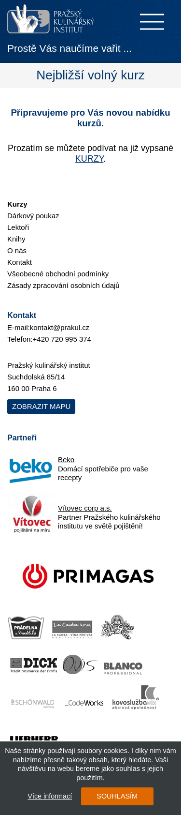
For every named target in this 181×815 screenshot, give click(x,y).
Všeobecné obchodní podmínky (58, 274)
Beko (66, 459)
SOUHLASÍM (117, 796)
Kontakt (19, 262)
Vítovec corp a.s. (85, 508)
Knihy (16, 239)
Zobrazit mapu (41, 406)
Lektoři (18, 227)
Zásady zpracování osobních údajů (63, 285)
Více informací (50, 796)
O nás (17, 250)
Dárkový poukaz (33, 215)
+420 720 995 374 (62, 339)
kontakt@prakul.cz (60, 327)
